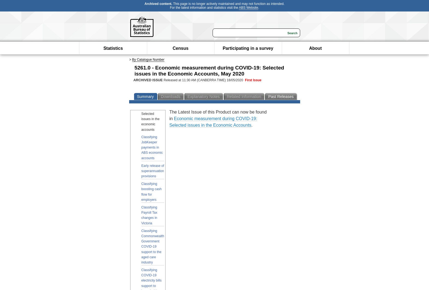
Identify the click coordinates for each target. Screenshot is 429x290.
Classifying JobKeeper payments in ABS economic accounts (152, 147)
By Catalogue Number (148, 60)
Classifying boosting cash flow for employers (151, 192)
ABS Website (248, 8)
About (315, 48)
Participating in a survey (248, 48)
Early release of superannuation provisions (152, 171)
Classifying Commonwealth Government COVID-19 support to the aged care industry (152, 246)
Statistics (113, 48)
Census (181, 48)
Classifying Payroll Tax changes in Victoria (149, 215)
